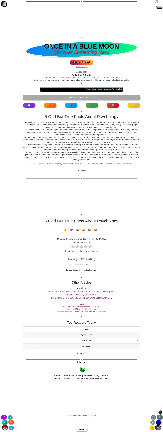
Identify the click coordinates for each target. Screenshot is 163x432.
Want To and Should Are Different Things (81, 309)
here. (84, 353)
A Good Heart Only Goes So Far (81, 295)
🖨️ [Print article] (153, 417)
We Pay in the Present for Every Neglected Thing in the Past (81, 375)
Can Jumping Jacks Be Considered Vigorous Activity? (81, 306)
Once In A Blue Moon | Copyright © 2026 (81, 415)
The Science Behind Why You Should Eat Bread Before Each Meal (81, 298)
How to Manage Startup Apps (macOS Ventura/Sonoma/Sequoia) (81, 311)
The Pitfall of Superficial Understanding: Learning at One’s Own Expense (81, 291)
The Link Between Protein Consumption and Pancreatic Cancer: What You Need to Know (81, 77)
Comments (82, 171)
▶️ (160, 417)
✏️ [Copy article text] (10, 417)
